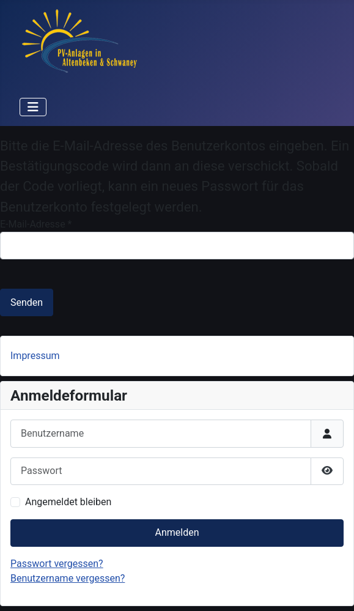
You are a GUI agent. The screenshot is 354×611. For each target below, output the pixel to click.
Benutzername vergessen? (67, 578)
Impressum (35, 355)
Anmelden (177, 532)
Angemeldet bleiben (68, 502)
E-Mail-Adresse (36, 224)
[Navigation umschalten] (33, 107)
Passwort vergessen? (56, 563)
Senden (26, 302)
